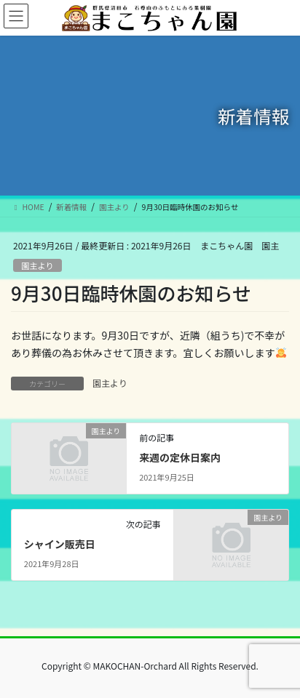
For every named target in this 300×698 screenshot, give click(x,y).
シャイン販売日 (59, 544)
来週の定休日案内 (180, 457)
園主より (37, 265)
